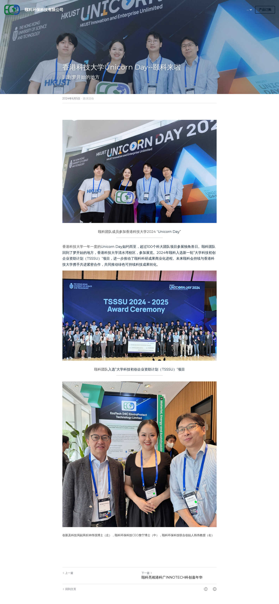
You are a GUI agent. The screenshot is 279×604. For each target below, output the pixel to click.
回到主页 (69, 580)
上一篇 (67, 564)
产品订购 (265, 9)
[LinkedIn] (206, 580)
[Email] (215, 580)
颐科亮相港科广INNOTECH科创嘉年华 (171, 569)
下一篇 (146, 564)
